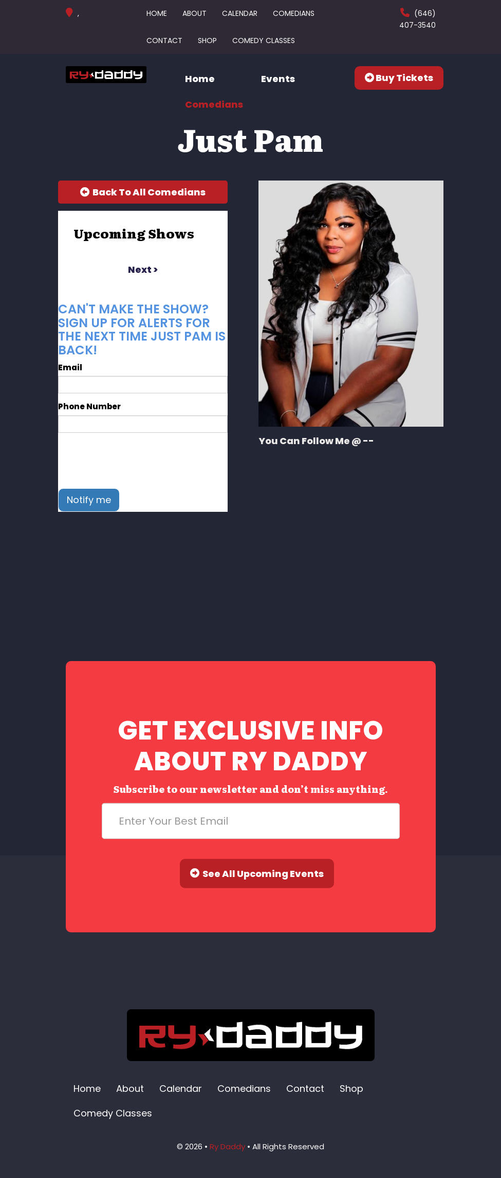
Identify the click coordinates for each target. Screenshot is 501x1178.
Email (70, 367)
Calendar (239, 13)
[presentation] (136, 461)
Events (278, 78)
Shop (207, 40)
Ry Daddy (227, 1146)
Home (156, 13)
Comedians (293, 13)
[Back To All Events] (143, 192)
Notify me (89, 499)
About (194, 13)
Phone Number (89, 406)
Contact (164, 40)
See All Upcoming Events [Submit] (257, 873)
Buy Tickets (399, 77)
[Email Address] (251, 821)
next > (143, 269)
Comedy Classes (263, 40)
